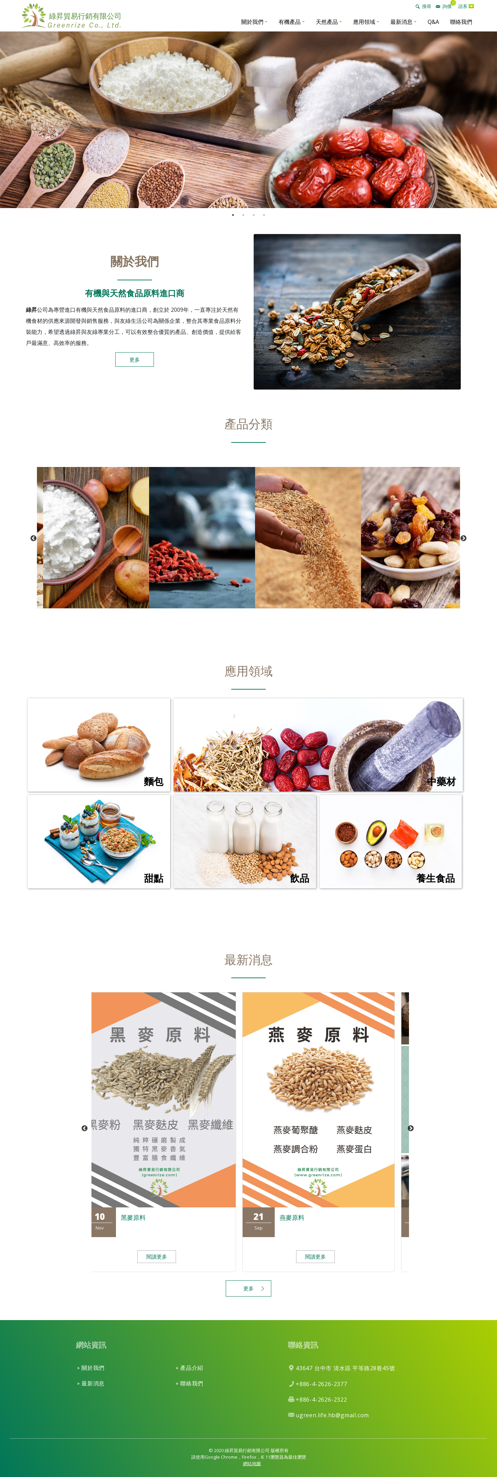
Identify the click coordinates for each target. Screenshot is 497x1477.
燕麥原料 (300, 1217)
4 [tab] (264, 215)
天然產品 (327, 22)
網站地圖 (252, 1463)
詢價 (446, 6)
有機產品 (290, 22)
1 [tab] (233, 215)
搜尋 (426, 6)
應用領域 (364, 22)
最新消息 (401, 22)
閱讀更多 (164, 1256)
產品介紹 (191, 1368)
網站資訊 (91, 1345)
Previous (33, 538)
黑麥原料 (141, 1217)
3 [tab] (253, 215)
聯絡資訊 (303, 1345)
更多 (134, 359)
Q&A (433, 22)
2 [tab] (243, 215)
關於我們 (252, 22)
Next (463, 538)
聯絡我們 (461, 22)
